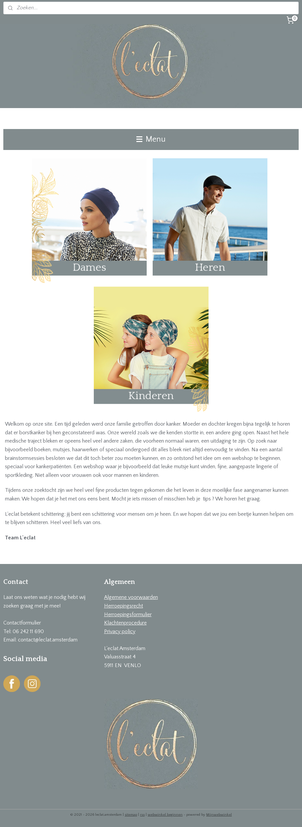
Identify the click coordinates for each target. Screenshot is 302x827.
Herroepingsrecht (123, 606)
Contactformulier (22, 623)
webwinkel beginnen (165, 815)
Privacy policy (119, 631)
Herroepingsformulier (128, 615)
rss (142, 815)
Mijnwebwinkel (219, 815)
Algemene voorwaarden (131, 597)
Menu (151, 139)
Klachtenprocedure (125, 623)
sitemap (131, 815)
